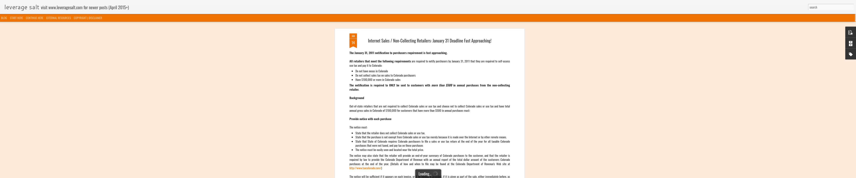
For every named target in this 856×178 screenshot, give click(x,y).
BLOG (4, 17)
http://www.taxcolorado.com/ (365, 57)
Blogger (450, 175)
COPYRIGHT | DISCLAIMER (88, 17)
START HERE (16, 17)
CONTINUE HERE (34, 17)
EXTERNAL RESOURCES (58, 17)
